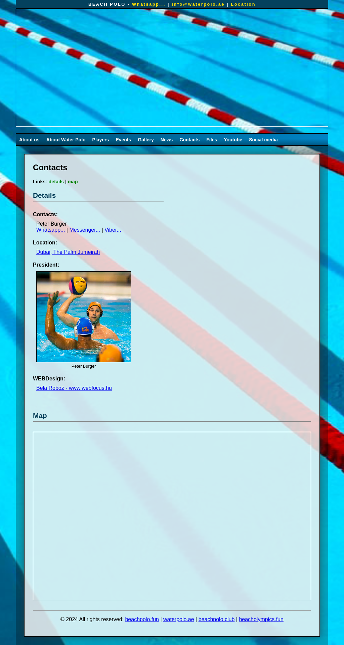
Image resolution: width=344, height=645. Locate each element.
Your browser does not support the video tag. (172, 67)
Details (44, 195)
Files (211, 139)
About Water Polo (66, 139)
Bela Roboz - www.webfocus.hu (74, 388)
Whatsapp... (149, 4)
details (56, 181)
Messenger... (84, 230)
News (167, 139)
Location (243, 4)
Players (100, 139)
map (73, 181)
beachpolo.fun (142, 619)
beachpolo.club (217, 619)
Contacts (189, 139)
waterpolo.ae (178, 619)
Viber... (112, 230)
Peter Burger (51, 224)
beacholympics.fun (261, 619)
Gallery (146, 139)
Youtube (233, 139)
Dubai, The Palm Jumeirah (68, 252)
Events (123, 139)
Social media (263, 139)
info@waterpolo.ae (198, 4)
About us (29, 139)
